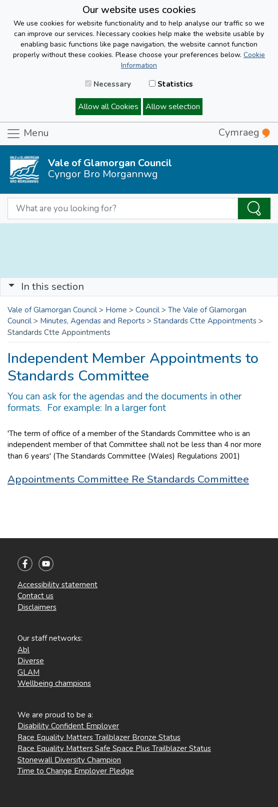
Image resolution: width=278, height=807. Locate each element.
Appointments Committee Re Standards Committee (128, 479)
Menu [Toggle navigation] (27, 133)
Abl (24, 650)
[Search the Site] (254, 209)
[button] (11, 286)
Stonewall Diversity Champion (69, 760)
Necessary (108, 84)
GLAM (29, 672)
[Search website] (123, 209)
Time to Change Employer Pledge (76, 771)
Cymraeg (244, 132)
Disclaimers (37, 607)
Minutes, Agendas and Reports (92, 321)
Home (116, 310)
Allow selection (173, 106)
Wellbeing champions (54, 683)
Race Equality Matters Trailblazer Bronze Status (99, 737)
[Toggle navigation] (139, 286)
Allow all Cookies (108, 106)
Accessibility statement (58, 585)
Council (148, 310)
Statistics (171, 84)
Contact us (36, 596)
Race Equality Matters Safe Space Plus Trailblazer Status (114, 748)
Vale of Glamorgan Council (52, 310)
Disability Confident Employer (68, 726)
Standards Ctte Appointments (205, 321)
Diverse (31, 661)
